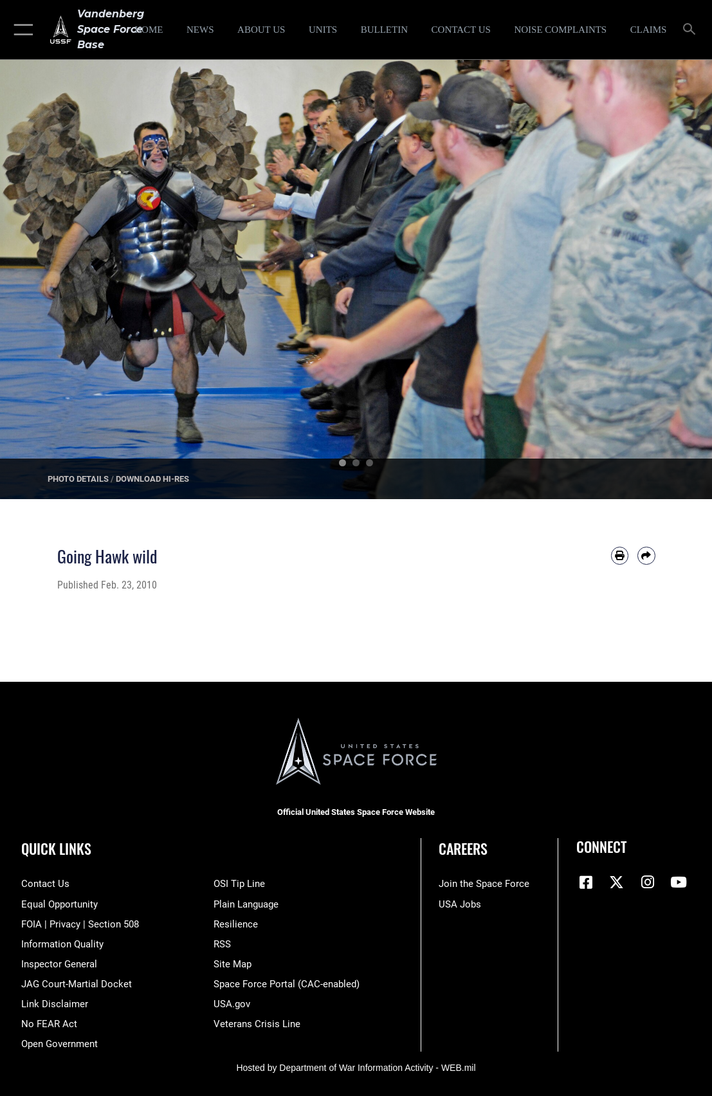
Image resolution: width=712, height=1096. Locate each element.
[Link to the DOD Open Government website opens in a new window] (59, 1044)
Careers (463, 848)
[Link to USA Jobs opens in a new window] (460, 904)
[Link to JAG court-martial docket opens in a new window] (76, 984)
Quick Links (56, 848)
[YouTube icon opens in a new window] (678, 882)
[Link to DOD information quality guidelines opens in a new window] (62, 944)
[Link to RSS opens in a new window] (222, 944)
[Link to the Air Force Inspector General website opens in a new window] (59, 964)
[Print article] (619, 555)
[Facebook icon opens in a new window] (586, 882)
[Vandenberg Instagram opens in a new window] (647, 882)
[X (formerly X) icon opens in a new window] (616, 882)
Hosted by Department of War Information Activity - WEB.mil (355, 1068)
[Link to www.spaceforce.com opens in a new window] (484, 884)
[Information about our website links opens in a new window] (54, 1004)
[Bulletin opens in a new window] (384, 30)
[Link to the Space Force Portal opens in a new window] (287, 984)
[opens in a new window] (561, 30)
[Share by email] (646, 555)
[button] (21, 29)
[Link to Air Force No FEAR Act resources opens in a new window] (49, 1024)
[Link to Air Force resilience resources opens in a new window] (236, 924)
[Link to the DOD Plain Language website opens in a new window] (246, 904)
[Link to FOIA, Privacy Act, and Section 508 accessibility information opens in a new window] (80, 924)
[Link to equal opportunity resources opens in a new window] (59, 904)
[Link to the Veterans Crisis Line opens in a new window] (257, 1024)
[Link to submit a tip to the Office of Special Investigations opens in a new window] (239, 884)
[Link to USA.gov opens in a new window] (232, 1004)
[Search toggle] (691, 29)
